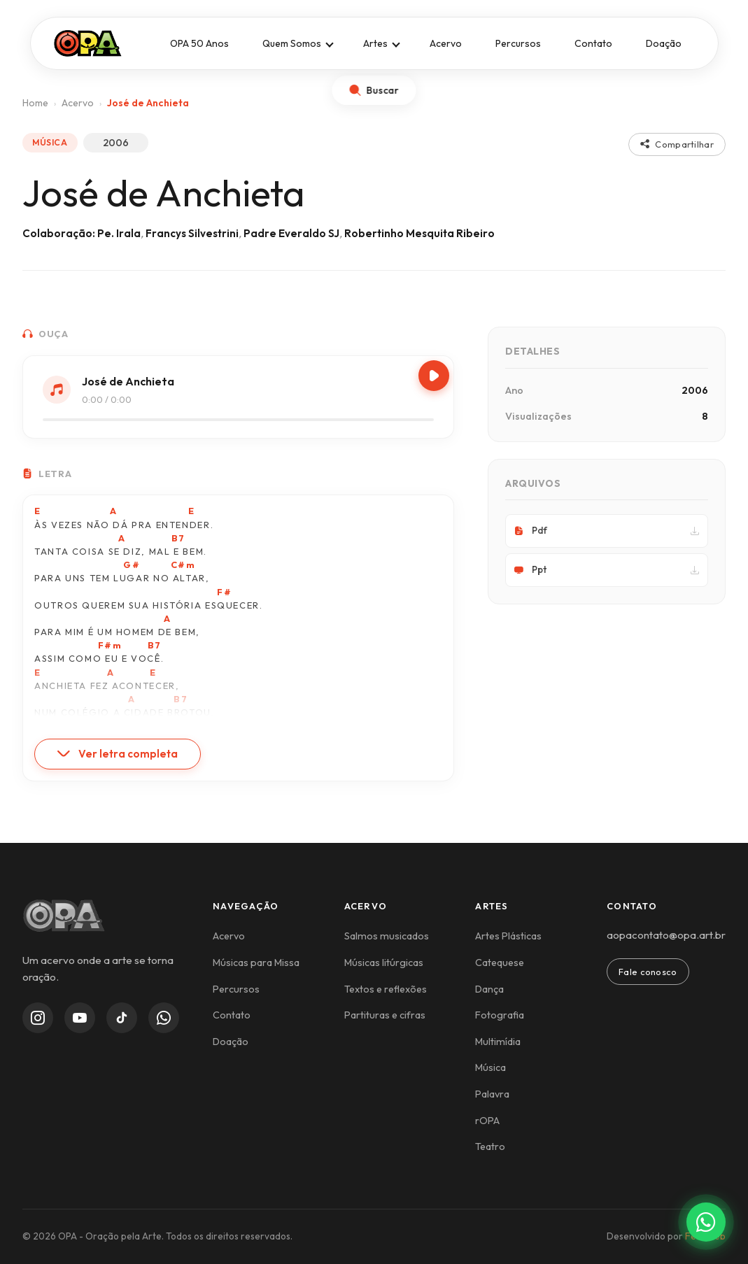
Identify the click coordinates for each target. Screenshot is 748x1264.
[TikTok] (121, 1017)
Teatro (490, 1146)
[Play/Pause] (433, 375)
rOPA (487, 1120)
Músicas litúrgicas (383, 962)
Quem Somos (291, 43)
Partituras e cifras (384, 1015)
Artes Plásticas (508, 936)
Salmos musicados (386, 936)
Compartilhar (677, 144)
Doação (664, 43)
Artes (375, 43)
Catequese (499, 962)
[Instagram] (37, 1017)
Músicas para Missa (256, 962)
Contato (593, 43)
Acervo (446, 43)
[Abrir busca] (374, 90)
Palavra (492, 1094)
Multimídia (498, 1041)
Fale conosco (648, 971)
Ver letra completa (117, 753)
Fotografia (499, 1015)
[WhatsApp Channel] (163, 1017)
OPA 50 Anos (199, 43)
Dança (489, 989)
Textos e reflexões (385, 989)
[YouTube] (79, 1017)
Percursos (518, 43)
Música (490, 1067)
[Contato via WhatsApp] (706, 1222)
